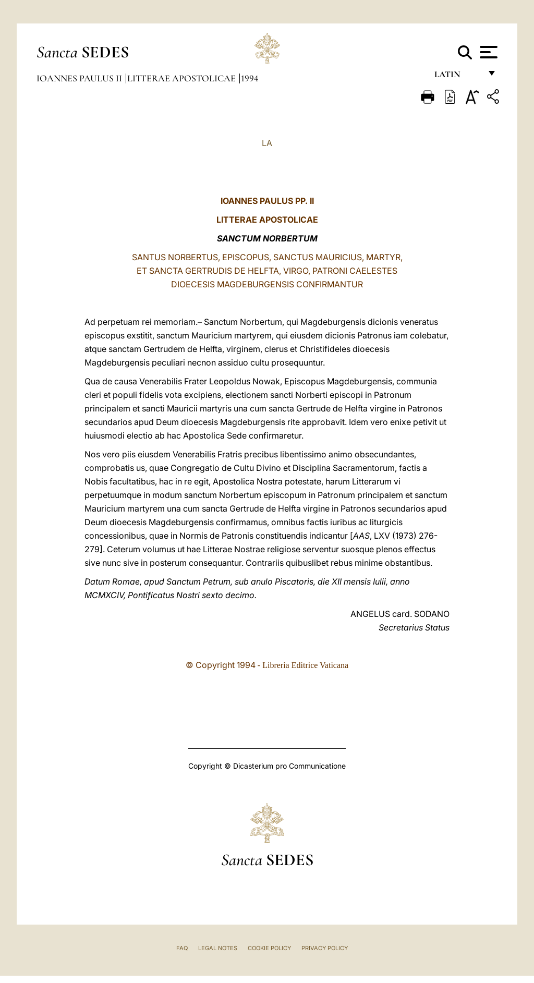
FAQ (182, 948)
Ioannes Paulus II (80, 78)
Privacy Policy (324, 948)
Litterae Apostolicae (182, 78)
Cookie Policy (269, 948)
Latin (457, 77)
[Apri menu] (487, 52)
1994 (249, 78)
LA (267, 143)
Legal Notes (217, 948)
